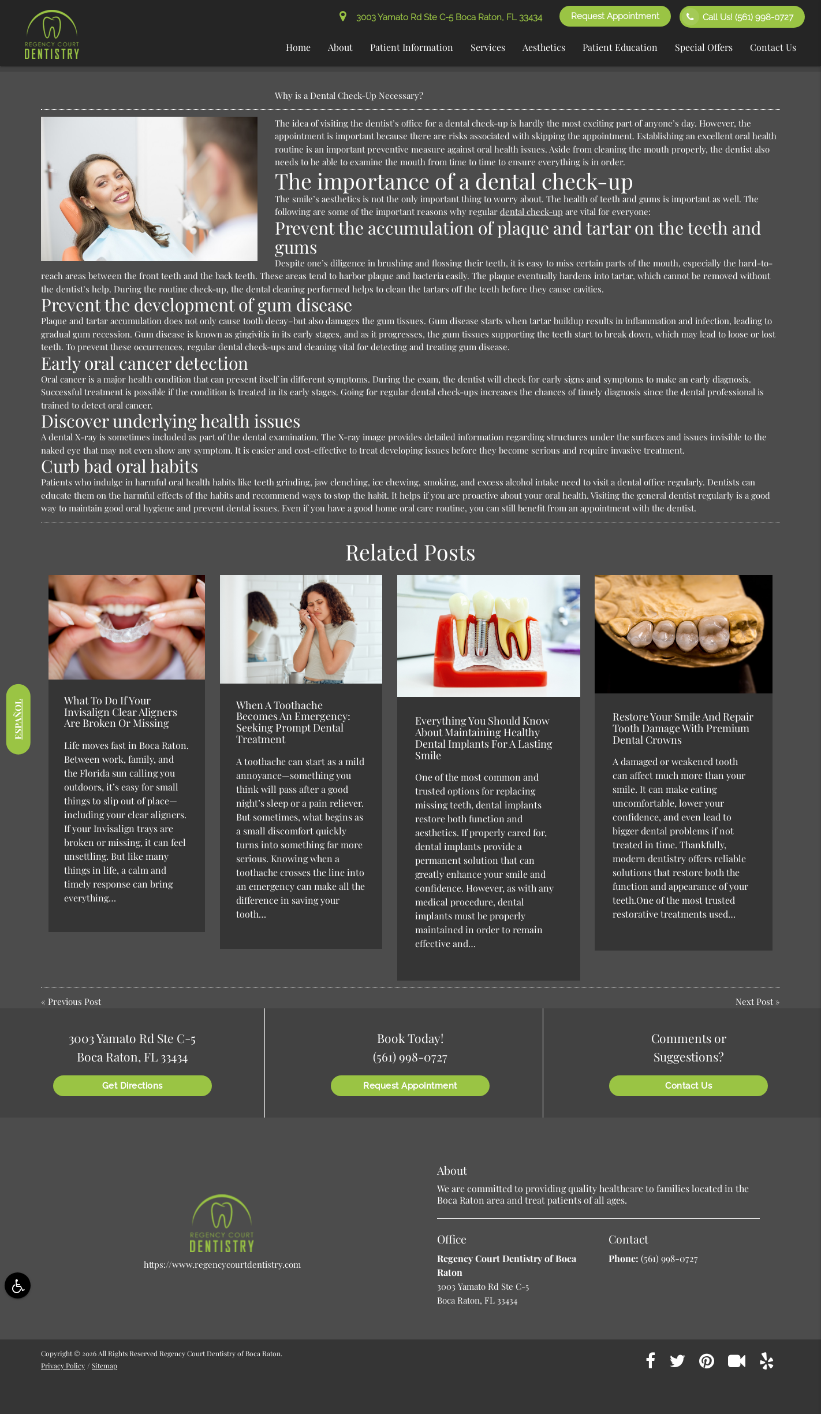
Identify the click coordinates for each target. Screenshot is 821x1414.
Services (488, 47)
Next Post (754, 1001)
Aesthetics (544, 47)
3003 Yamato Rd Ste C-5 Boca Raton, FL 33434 (440, 17)
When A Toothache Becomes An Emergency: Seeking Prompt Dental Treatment (293, 722)
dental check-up (531, 211)
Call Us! (737, 16)
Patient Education (620, 47)
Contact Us (773, 47)
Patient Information (411, 47)
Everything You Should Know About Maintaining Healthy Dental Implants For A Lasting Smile (484, 738)
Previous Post (74, 1001)
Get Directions (132, 1086)
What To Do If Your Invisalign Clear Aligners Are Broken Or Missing (120, 711)
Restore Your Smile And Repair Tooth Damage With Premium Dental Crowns (683, 728)
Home (298, 47)
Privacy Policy (63, 1365)
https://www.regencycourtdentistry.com (222, 1264)
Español (18, 719)
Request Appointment (615, 16)
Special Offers (704, 47)
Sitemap (104, 1365)
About (340, 47)
